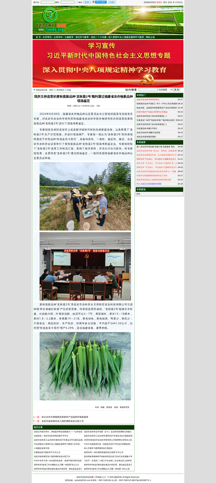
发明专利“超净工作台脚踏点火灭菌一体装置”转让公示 (56, 465)
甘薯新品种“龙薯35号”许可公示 (47, 452)
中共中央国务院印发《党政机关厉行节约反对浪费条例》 (108, 444)
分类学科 (58, 37)
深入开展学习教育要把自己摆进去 (98, 448)
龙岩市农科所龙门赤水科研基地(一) (152, 116)
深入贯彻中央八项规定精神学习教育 (126, 37)
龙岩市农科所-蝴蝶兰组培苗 (148, 132)
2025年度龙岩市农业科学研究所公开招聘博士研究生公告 (108, 440)
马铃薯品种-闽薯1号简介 (147, 128)
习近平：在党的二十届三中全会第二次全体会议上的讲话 (108, 461)
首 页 (38, 37)
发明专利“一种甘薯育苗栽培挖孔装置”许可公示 (103, 452)
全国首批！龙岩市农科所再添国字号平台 (51, 436)
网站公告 (150, 37)
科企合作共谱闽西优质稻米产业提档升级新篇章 (65, 417)
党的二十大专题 (98, 37)
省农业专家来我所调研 (146, 137)
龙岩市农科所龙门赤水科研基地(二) (152, 124)
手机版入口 (100, 477)
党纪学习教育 (82, 37)
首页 (51, 90)
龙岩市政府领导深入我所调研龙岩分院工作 (63, 421)
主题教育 (68, 37)
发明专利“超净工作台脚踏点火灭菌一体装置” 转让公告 (107, 469)
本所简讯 (47, 37)
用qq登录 (99, 2)
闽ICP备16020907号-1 (141, 480)
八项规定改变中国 (41, 448)
